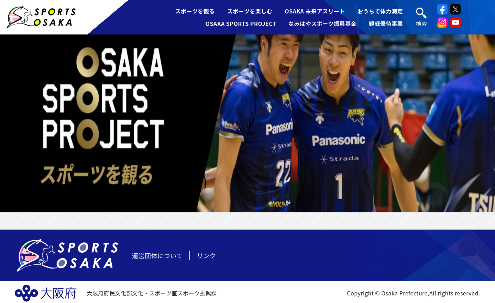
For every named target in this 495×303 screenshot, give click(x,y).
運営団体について (157, 255)
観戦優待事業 (386, 23)
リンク (206, 255)
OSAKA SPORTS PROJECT (241, 23)
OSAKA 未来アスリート (315, 11)
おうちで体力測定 (380, 11)
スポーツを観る (194, 11)
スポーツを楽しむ (250, 11)
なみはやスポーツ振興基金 (322, 23)
